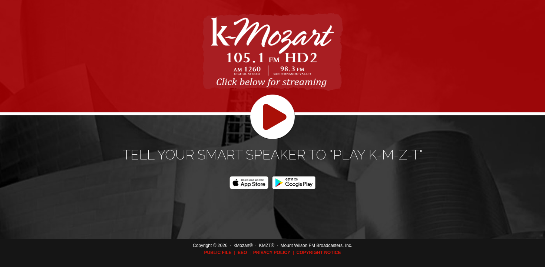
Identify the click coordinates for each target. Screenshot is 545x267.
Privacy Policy (271, 252)
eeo (242, 252)
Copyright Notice (318, 252)
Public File (217, 252)
